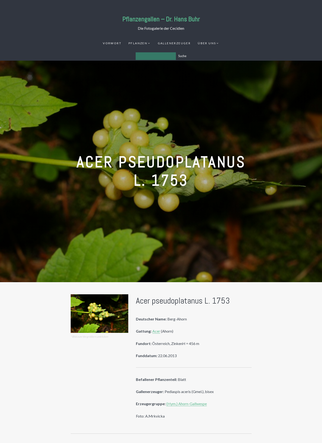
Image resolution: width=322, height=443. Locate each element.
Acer (156, 331)
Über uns (207, 43)
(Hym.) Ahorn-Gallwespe (186, 403)
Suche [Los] (182, 56)
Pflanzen (138, 43)
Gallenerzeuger (174, 43)
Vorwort (112, 43)
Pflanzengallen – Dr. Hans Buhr (161, 19)
